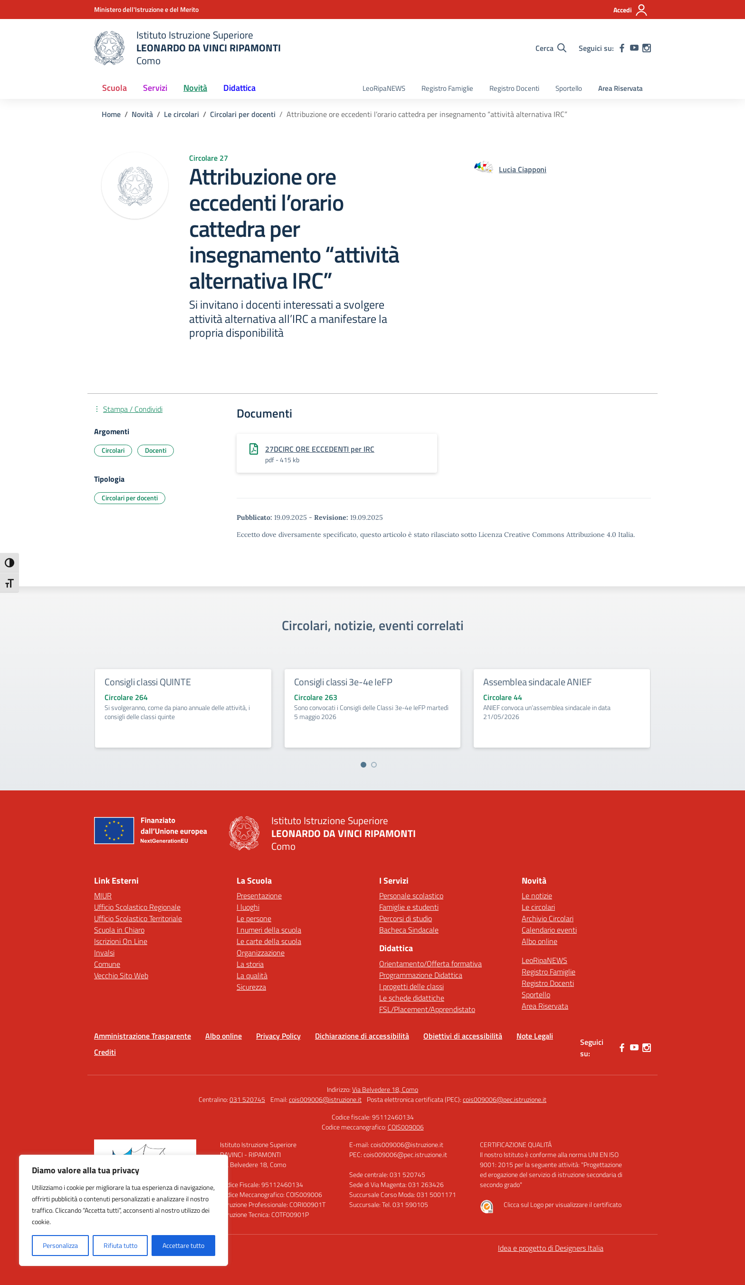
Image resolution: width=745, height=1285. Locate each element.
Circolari (113, 450)
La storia (250, 964)
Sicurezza (251, 987)
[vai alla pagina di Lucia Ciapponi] (522, 169)
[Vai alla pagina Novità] (142, 114)
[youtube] (634, 48)
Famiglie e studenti (409, 907)
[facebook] (622, 48)
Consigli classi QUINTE (148, 681)
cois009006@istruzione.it (325, 1099)
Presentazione (259, 895)
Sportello (568, 88)
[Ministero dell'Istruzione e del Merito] (146, 9)
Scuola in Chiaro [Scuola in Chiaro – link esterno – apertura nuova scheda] (119, 929)
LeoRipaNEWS (384, 88)
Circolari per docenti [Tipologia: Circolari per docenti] (130, 498)
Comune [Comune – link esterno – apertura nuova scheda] (107, 964)
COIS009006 (406, 1127)
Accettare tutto (183, 1245)
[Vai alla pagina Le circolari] (181, 114)
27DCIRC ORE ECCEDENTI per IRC (319, 449)
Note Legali (534, 1036)
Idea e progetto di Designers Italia (550, 1248)
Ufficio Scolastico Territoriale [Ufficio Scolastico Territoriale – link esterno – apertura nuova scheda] (138, 918)
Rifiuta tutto (120, 1245)
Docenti (155, 450)
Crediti (105, 1052)
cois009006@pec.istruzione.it (504, 1099)
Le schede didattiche (411, 997)
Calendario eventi (549, 929)
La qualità (252, 975)
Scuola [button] (114, 87)
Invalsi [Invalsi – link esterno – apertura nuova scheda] (104, 952)
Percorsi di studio (405, 918)
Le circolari (538, 907)
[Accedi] (631, 10)
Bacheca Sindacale (409, 929)
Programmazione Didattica (420, 975)
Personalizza (60, 1245)
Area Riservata (620, 88)
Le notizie (537, 895)
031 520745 (247, 1099)
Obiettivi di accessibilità (462, 1036)
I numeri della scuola (269, 929)
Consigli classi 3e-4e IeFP (343, 681)
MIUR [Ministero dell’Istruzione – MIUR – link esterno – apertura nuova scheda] (103, 895)
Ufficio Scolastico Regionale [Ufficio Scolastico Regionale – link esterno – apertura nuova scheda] (137, 907)
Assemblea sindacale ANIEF (537, 681)
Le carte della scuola (269, 941)
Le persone (254, 918)
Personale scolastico (411, 895)
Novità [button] (195, 87)
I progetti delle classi (411, 986)
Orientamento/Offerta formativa (430, 963)
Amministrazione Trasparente (142, 1036)
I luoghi (248, 907)
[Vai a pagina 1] (363, 765)
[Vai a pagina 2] (374, 765)
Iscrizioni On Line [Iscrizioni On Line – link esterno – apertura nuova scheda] (120, 941)
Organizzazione (261, 952)
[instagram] (646, 48)
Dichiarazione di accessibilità (362, 1036)
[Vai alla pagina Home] (111, 114)
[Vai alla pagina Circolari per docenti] (243, 114)
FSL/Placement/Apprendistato (427, 1009)
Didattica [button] (239, 87)
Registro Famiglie (447, 88)
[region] (123, 1210)
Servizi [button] (155, 87)
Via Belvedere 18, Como (385, 1089)
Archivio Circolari (547, 918)
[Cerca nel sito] (551, 48)
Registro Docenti (514, 88)
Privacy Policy (278, 1036)
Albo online (539, 941)
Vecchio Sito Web (121, 975)
